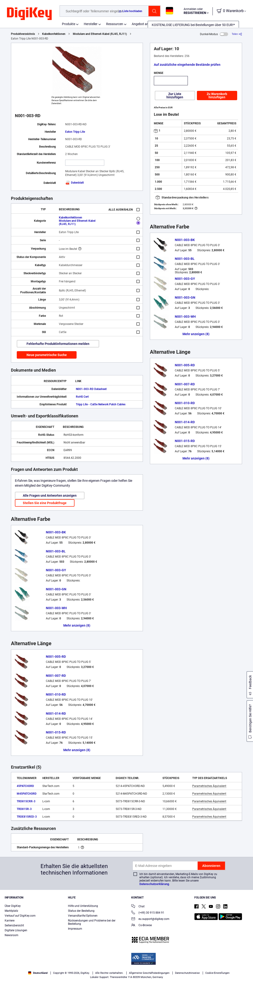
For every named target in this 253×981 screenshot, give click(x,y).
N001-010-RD (56, 694)
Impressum (75, 928)
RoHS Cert (82, 396)
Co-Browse (141, 925)
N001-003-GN (56, 589)
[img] (29, 13)
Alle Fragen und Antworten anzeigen (50, 495)
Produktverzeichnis (23, 34)
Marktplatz (11, 910)
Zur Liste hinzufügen (174, 95)
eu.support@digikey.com (150, 919)
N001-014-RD (56, 713)
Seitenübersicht (14, 925)
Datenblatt (74, 182)
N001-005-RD (56, 656)
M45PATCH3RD (27, 793)
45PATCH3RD (25, 786)
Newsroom (11, 935)
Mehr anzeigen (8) (76, 625)
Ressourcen (114, 24)
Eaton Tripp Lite (75, 131)
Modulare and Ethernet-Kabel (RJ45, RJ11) (100, 34)
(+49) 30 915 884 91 (147, 913)
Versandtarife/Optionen (83, 915)
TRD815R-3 (24, 809)
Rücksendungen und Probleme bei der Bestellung (91, 922)
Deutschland (37, 972)
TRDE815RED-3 (27, 816)
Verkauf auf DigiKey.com (20, 915)
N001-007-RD (56, 675)
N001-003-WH (56, 608)
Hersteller (91, 24)
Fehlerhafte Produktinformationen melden (58, 344)
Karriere (9, 920)
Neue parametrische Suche (47, 355)
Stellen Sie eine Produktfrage (45, 503)
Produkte (68, 24)
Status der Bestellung (81, 910)
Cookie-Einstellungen (217, 972)
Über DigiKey (13, 906)
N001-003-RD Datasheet (91, 389)
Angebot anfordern (145, 24)
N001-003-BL (56, 551)
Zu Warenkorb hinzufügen (217, 95)
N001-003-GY (56, 570)
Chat (138, 907)
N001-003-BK (56, 532)
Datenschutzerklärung (154, 884)
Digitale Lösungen (16, 930)
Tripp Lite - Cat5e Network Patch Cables (100, 404)
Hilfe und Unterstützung (83, 906)
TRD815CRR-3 (26, 801)
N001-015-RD (56, 732)
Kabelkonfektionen (53, 34)
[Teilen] (237, 34)
